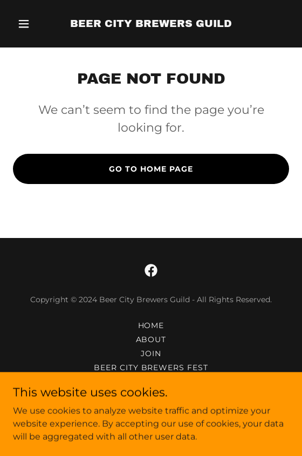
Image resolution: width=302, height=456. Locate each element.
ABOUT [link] (151, 339)
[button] (33, 24)
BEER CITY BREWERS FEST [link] (151, 367)
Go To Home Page (151, 169)
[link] (151, 24)
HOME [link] (151, 325)
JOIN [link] (151, 353)
